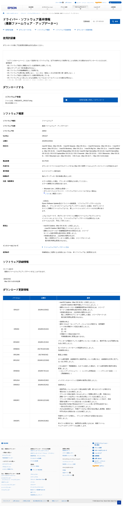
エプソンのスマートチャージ (8, 475)
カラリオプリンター (7, 464)
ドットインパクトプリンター (8, 484)
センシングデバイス (67, 475)
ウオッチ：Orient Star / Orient (38, 479)
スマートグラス (34, 476)
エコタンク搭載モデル (7, 469)
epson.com (64, 500)
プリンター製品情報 (37, 469)
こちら (47, 193)
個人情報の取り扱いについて (41, 500)
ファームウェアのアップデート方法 (56, 247)
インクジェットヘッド (68, 461)
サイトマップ (6, 500)
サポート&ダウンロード (101, 450)
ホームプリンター (6, 455)
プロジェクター (34, 474)
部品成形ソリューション (68, 455)
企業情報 (97, 456)
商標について (55, 500)
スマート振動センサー (68, 453)
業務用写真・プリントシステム (38, 455)
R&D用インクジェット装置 (69, 464)
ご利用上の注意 (26, 500)
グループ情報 (58, 2)
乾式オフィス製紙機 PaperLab (38, 489)
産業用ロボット (66, 450)
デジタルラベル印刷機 (36, 458)
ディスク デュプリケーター (37, 487)
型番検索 (86, 21)
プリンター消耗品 (35, 466)
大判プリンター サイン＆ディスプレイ (40, 450)
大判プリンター (5, 482)
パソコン (33, 482)
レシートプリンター (6, 487)
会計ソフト (33, 492)
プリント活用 (98, 447)
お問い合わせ (68, 2)
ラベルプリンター (5, 489)
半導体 (64, 470)
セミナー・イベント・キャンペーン (85, 2)
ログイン (101, 2)
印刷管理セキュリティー (36, 494)
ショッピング (98, 453)
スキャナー (33, 484)
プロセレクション (6, 466)
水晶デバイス (66, 472)
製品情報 (5, 443)
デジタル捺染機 (34, 461)
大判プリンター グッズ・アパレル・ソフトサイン (42, 453)
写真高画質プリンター (7, 457)
